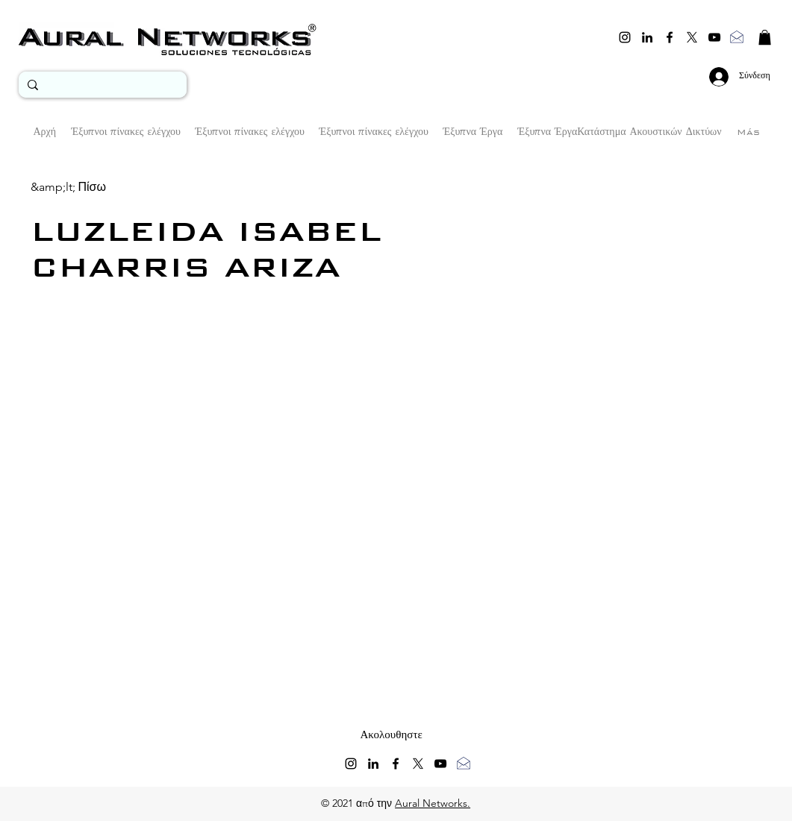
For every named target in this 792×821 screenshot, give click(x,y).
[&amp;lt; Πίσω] (68, 187)
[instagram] (624, 37)
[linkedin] (647, 37)
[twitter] (692, 37)
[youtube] (714, 37)
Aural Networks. (432, 803)
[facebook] (669, 37)
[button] (764, 37)
